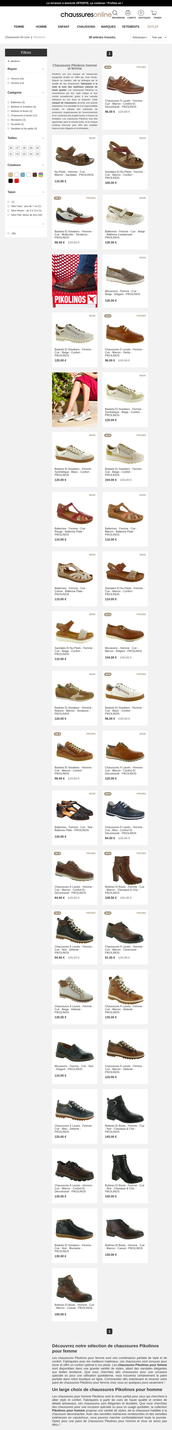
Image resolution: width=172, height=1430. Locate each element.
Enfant (63, 26)
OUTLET (153, 26)
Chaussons (86, 26)
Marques (108, 26)
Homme (41, 26)
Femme (19, 26)
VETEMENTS (130, 26)
